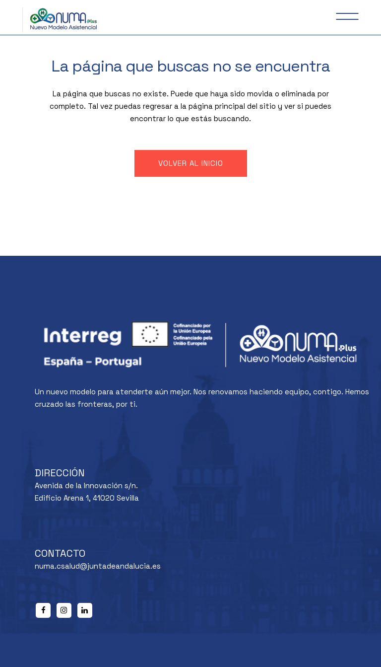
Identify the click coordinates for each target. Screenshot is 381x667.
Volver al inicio (190, 163)
